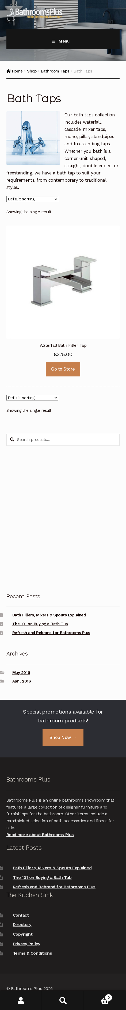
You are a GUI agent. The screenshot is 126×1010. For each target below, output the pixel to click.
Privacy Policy (26, 943)
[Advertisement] (63, 519)
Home (17, 71)
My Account (21, 1000)
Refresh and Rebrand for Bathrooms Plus (51, 632)
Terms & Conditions (32, 953)
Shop (31, 71)
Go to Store (63, 369)
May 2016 (21, 672)
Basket (98, 996)
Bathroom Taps (55, 71)
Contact (21, 915)
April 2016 (21, 681)
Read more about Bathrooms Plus (40, 834)
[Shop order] (32, 199)
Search (63, 1000)
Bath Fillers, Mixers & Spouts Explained (49, 615)
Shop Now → (62, 737)
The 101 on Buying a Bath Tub (40, 624)
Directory (22, 924)
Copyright (23, 934)
